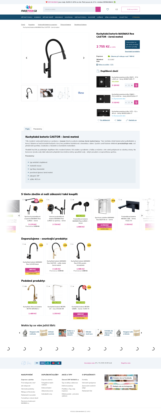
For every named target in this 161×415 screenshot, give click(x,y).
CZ (117, 9)
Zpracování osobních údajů (89, 387)
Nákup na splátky (103, 64)
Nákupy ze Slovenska (28, 392)
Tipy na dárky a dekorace (70, 383)
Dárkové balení (46, 388)
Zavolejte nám (89, 363)
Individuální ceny (46, 394)
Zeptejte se (133, 120)
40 (25, 244)
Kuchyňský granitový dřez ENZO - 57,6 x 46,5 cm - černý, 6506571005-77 (125, 78)
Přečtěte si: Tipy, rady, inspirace (68, 390)
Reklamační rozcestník (28, 395)
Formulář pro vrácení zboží (29, 398)
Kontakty (85, 379)
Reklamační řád (87, 391)
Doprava (99, 56)
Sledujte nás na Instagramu (122, 386)
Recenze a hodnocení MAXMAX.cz (28, 402)
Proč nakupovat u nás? (28, 383)
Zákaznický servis (47, 391)
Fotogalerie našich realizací (47, 384)
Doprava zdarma (46, 379)
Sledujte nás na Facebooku (122, 378)
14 (49, 286)
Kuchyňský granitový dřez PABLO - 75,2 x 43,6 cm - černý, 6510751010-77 (125, 95)
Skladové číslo (99, 60)
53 (97, 199)
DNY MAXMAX (53, 2)
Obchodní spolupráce (89, 383)
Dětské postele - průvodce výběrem (70, 395)
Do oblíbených (105, 120)
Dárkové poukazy (67, 386)
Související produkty (132, 51)
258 (25, 286)
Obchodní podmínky (27, 389)
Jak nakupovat (25, 386)
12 (121, 199)
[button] (26, 57)
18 (73, 199)
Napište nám (125, 363)
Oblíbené (107, 9)
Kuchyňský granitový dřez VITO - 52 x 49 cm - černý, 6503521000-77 (124, 112)
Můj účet (112, 9)
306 (145, 199)
